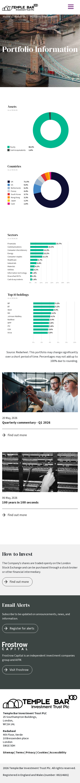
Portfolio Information (43, 17)
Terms (20, 753)
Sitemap (8, 753)
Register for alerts (22, 628)
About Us (20, 17)
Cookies (42, 753)
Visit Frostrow (19, 670)
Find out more (19, 582)
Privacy (30, 753)
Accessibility (58, 753)
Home (6, 17)
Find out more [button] (17, 435)
